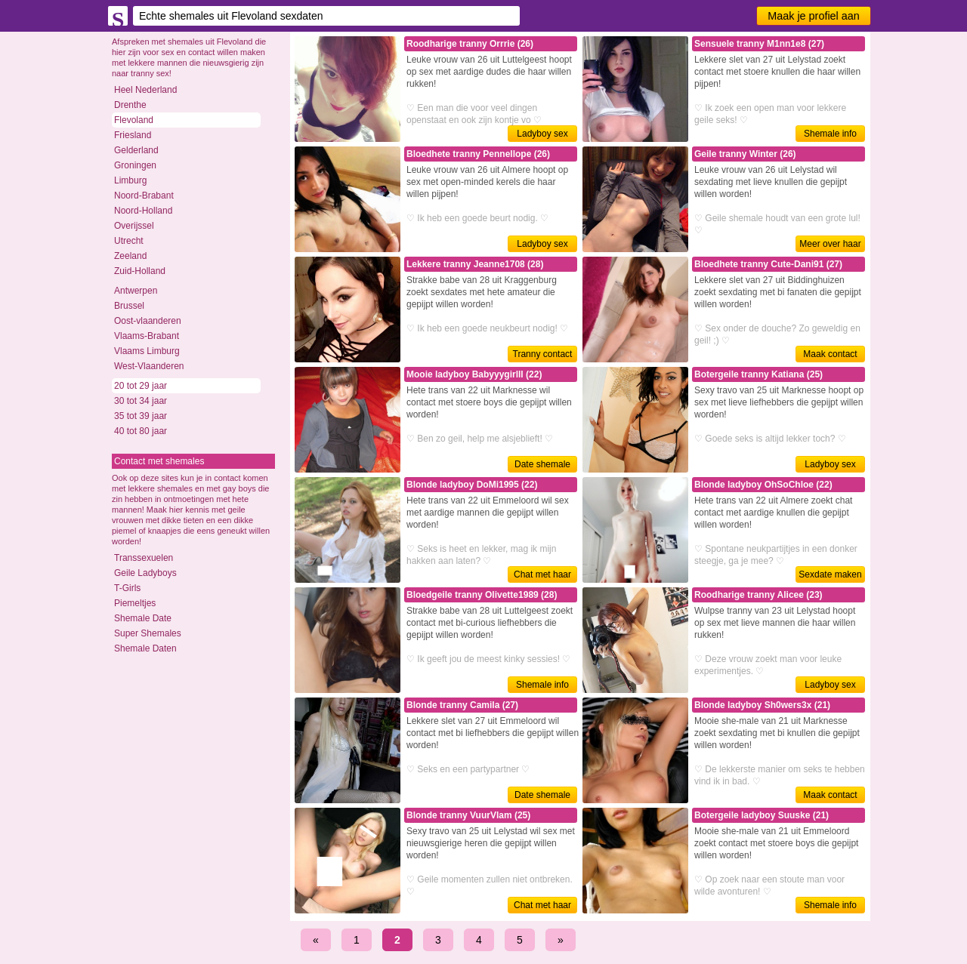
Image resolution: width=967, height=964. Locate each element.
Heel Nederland (145, 90)
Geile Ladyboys (145, 573)
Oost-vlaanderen (147, 321)
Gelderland (136, 150)
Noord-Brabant (144, 195)
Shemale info (830, 133)
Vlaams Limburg (147, 351)
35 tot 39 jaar (140, 416)
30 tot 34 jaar (140, 401)
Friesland (132, 135)
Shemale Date (142, 618)
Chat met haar (542, 574)
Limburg (130, 180)
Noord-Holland (143, 210)
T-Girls (127, 588)
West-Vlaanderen (149, 366)
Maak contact (830, 354)
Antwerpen (135, 290)
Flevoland (133, 120)
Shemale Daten (145, 648)
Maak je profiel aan (814, 16)
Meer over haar (829, 244)
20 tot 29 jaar (140, 385)
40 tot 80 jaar (140, 431)
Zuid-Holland (139, 271)
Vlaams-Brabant (146, 336)
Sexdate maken (830, 574)
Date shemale (542, 464)
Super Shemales (147, 633)
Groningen (135, 165)
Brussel (129, 305)
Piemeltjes (135, 603)
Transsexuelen (143, 558)
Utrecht (129, 241)
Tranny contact (543, 354)
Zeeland (130, 256)
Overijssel (134, 225)
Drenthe (130, 105)
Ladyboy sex (542, 133)
